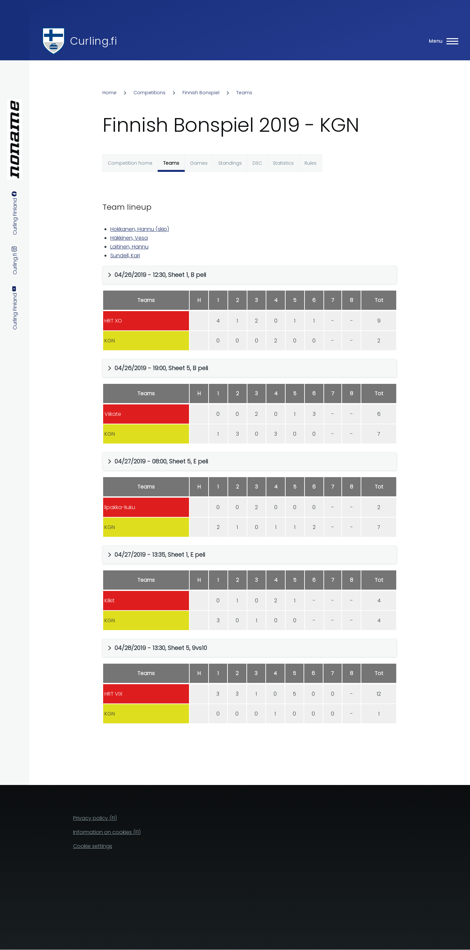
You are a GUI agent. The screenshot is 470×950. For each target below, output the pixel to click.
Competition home (130, 163)
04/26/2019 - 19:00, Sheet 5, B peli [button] (161, 368)
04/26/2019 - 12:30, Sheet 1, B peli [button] (160, 275)
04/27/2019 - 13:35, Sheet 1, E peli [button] (160, 554)
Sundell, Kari (125, 255)
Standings (230, 163)
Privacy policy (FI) (95, 818)
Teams (244, 92)
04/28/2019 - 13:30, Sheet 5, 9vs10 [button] (161, 648)
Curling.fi (93, 41)
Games (199, 163)
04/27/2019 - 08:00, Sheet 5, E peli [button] (161, 461)
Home (109, 92)
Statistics (283, 163)
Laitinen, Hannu (129, 246)
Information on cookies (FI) (107, 832)
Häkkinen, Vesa (129, 238)
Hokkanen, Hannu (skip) (139, 229)
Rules (311, 163)
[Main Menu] (441, 41)
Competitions (149, 92)
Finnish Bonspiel (200, 92)
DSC (257, 163)
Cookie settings (92, 846)
